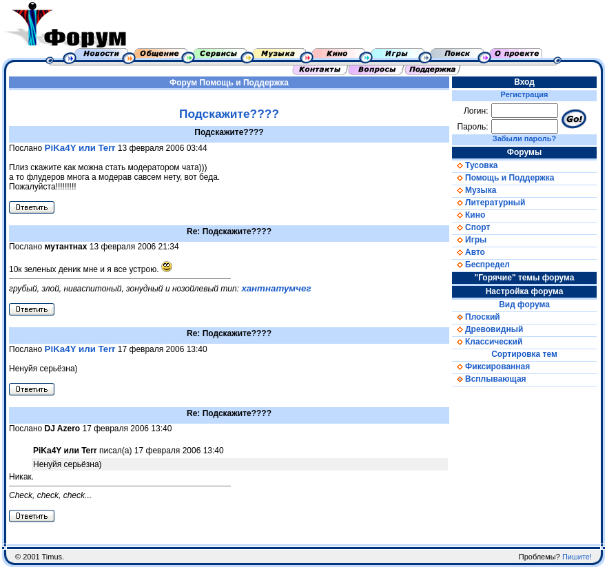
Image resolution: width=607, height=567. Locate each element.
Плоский (476, 317)
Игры (469, 240)
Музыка (474, 190)
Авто (468, 252)
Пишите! (577, 557)
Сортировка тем (524, 354)
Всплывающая (489, 379)
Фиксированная (491, 366)
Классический (487, 342)
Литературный (488, 202)
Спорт (471, 227)
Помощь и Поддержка (244, 82)
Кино (468, 215)
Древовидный (487, 329)
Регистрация (524, 94)
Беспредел (481, 264)
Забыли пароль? (524, 138)
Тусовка (474, 165)
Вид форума (524, 304)
